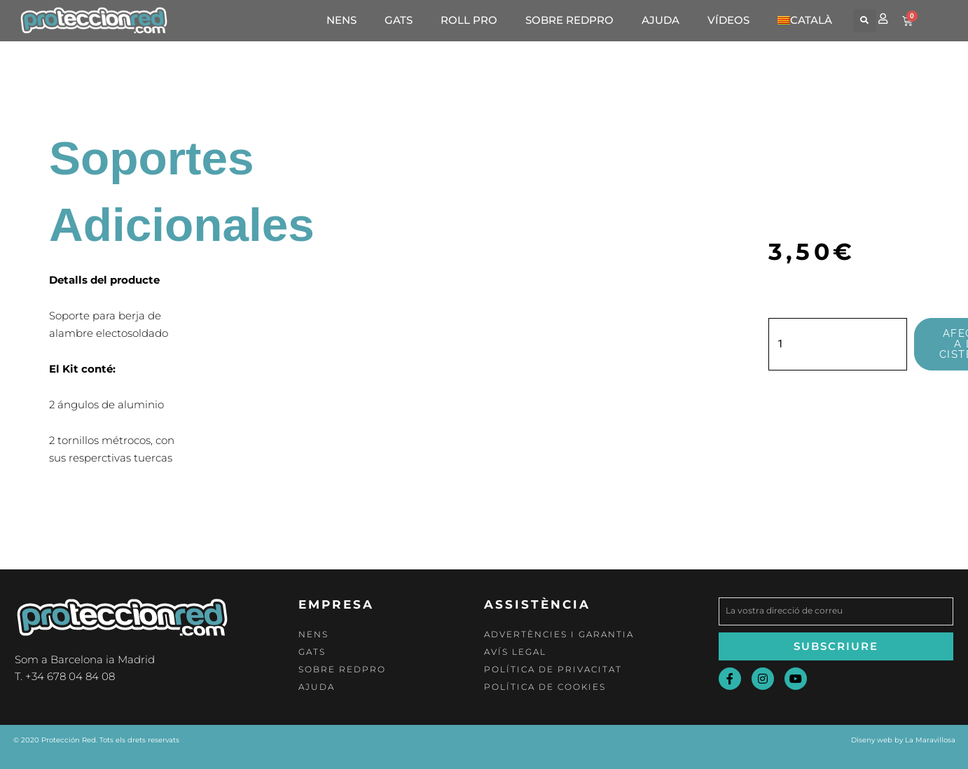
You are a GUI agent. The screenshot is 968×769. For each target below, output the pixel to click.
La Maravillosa (930, 739)
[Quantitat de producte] (837, 344)
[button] (864, 20)
